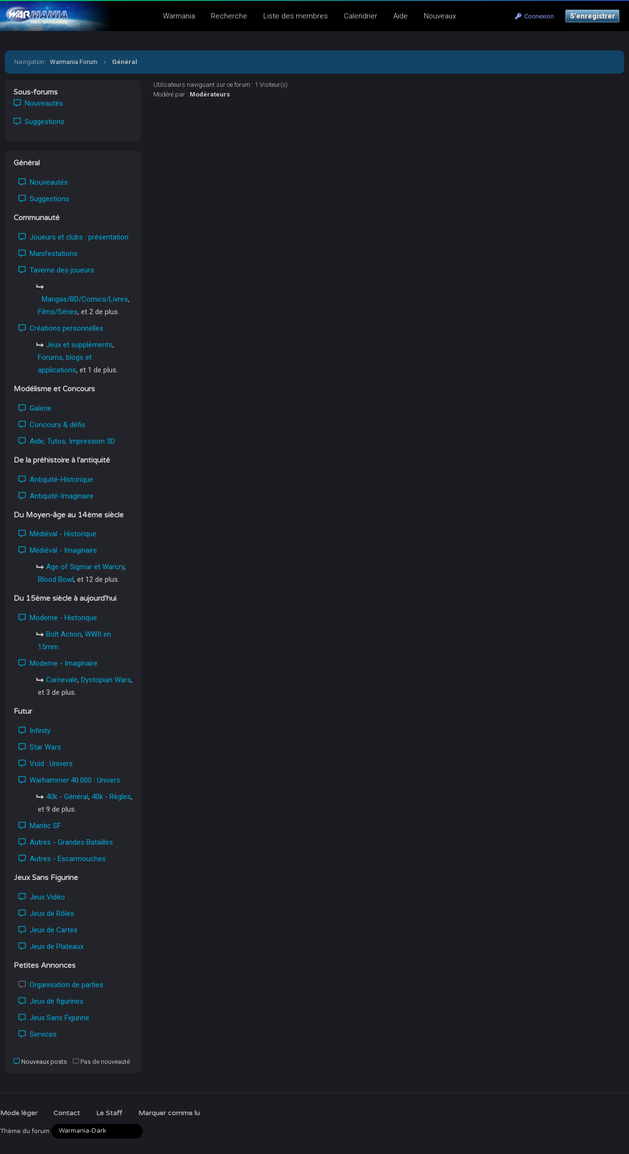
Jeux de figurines (50, 1001)
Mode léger (18, 1113)
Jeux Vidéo (41, 897)
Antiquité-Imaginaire (56, 496)
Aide (400, 16)
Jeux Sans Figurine (53, 1017)
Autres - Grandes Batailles (65, 842)
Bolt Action (63, 634)
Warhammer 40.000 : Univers (69, 780)
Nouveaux (440, 16)
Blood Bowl (56, 579)
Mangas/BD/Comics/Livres (85, 299)
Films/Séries (58, 311)
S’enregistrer (592, 16)
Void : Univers (45, 763)
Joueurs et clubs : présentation (73, 237)
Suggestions (39, 121)
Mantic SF (39, 825)
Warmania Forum (73, 61)
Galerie (34, 408)
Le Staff (109, 1113)
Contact (66, 1113)
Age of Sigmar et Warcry (85, 566)
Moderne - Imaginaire (57, 663)
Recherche (229, 16)
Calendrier (360, 16)
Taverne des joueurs (56, 270)
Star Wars (39, 747)
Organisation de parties (60, 984)
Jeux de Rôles (46, 913)
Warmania (179, 16)
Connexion (534, 16)
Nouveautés (38, 103)
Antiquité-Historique (55, 479)
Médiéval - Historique (57, 533)
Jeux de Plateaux (50, 946)
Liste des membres (295, 16)
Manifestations (48, 253)
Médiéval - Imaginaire (57, 550)
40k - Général (67, 796)
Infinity (34, 730)
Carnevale (62, 679)
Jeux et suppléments (79, 344)
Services (37, 1034)
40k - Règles (111, 796)
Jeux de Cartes (48, 930)
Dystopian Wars (106, 679)
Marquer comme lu (169, 1113)
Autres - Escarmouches (62, 858)
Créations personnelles (60, 328)
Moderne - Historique (57, 617)
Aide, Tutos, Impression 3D (66, 441)
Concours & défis (51, 424)
